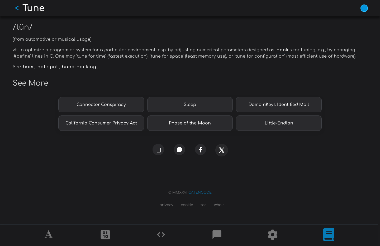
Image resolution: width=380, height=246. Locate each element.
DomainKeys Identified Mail (279, 104)
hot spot (47, 66)
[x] (221, 152)
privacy (166, 205)
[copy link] (158, 149)
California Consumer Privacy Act (101, 123)
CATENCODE (200, 192)
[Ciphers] (105, 235)
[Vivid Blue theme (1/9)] (364, 8)
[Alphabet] (49, 235)
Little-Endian (279, 123)
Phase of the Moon (190, 123)
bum (28, 66)
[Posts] (217, 235)
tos (204, 205)
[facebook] (200, 149)
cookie (187, 205)
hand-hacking (79, 66)
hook (283, 50)
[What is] (328, 235)
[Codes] (161, 235)
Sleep (190, 104)
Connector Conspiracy (101, 104)
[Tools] (272, 235)
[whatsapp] (179, 149)
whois (219, 205)
